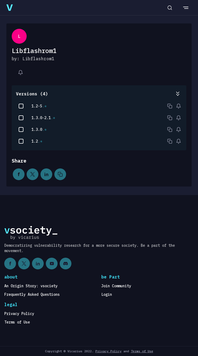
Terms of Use (17, 322)
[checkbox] (21, 106)
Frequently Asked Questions (32, 294)
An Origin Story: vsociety (31, 286)
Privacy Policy (19, 313)
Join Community (116, 286)
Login (106, 294)
